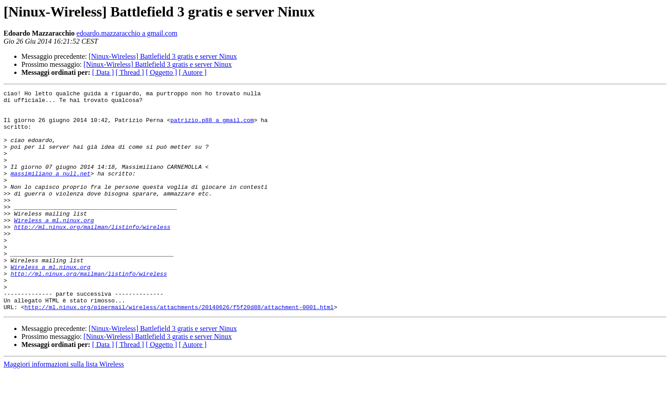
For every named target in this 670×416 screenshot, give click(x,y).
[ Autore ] (192, 72)
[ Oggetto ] (161, 72)
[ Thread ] (130, 72)
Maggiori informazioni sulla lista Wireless (64, 408)
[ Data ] (103, 72)
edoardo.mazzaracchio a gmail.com (127, 33)
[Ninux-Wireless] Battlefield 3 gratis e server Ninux (163, 56)
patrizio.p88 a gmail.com (211, 126)
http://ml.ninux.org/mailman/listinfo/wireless (92, 255)
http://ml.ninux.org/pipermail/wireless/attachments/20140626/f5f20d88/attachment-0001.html (179, 351)
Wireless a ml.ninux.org (54, 247)
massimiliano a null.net (50, 191)
